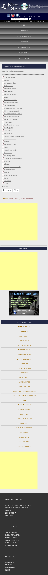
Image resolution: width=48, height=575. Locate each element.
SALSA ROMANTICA (12, 535)
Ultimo (29, 16)
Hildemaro (24, 363)
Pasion (6, 172)
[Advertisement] (19, 221)
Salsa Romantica (27, 198)
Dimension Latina (24, 354)
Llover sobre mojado (10, 175)
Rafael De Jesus (24, 368)
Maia (24, 400)
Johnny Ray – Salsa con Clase (24, 391)
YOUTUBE (9, 565)
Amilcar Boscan (24, 405)
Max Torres (24, 423)
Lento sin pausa (9, 91)
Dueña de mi (8, 133)
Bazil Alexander (24, 446)
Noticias (23, 16)
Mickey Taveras (24, 350)
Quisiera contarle (9, 169)
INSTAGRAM (10, 567)
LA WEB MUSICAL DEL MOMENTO (18, 505)
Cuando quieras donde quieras (14, 136)
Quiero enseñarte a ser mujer (13, 108)
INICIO (7, 570)
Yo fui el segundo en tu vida (13, 158)
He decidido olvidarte (11, 119)
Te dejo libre (8, 122)
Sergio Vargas (24, 386)
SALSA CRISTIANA (12, 540)
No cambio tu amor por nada (13, 114)
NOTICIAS (9, 515)
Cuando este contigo (10, 150)
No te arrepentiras (10, 83)
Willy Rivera (24, 414)
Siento (6, 147)
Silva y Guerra (24, 336)
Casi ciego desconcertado (12, 167)
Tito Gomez (24, 432)
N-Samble (24, 373)
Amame (6, 80)
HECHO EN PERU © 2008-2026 (16, 508)
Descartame (8, 153)
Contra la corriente (10, 139)
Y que (6, 183)
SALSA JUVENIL (11, 532)
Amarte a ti (7, 181)
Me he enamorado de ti (11, 111)
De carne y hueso (9, 155)
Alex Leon (24, 331)
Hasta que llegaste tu (11, 102)
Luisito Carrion (24, 409)
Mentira (6, 142)
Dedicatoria (36, 16)
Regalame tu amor (10, 144)
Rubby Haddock (24, 327)
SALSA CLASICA (11, 543)
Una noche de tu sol (10, 100)
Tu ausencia (8, 130)
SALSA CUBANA (11, 537)
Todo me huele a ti (10, 77)
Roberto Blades (24, 345)
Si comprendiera (9, 105)
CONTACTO (9, 510)
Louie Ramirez (24, 382)
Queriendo (7, 161)
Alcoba (6, 164)
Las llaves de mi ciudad (11, 125)
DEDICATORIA (10, 513)
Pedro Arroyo (13, 198)
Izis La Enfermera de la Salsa (24, 396)
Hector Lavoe (24, 441)
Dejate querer (8, 128)
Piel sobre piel (8, 86)
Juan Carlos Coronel (24, 428)
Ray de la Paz (24, 437)
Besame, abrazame (10, 94)
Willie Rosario (24, 377)
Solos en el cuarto (10, 88)
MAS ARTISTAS (11, 545)
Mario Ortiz (24, 341)
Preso (6, 178)
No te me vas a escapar (11, 116)
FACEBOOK (9, 562)
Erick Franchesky (24, 359)
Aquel (6, 97)
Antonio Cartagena (24, 419)
